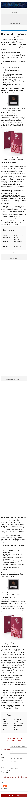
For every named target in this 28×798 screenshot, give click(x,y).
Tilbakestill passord (5, 749)
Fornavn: (3, 751)
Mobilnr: (3, 767)
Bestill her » (14, 795)
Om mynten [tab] (14, 11)
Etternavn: (3, 754)
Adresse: (3, 757)
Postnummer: (4, 760)
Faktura (5, 788)
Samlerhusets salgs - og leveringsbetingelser (12, 776)
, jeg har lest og (15, 777)
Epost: (2, 745)
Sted (2, 764)
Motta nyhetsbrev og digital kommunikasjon (9, 771)
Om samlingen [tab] (14, 17)
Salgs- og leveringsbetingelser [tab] (14, 22)
